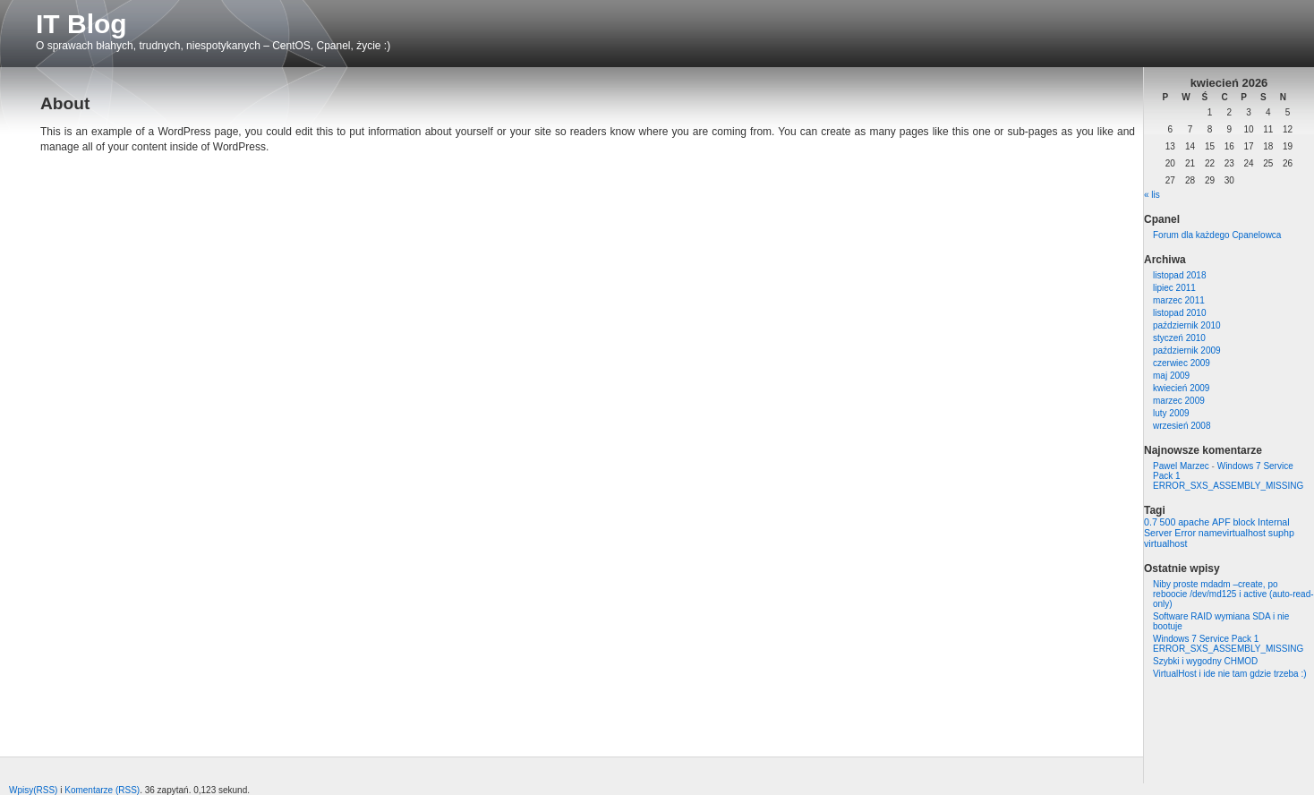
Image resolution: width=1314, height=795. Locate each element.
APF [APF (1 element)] (1221, 522)
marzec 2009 (1179, 401)
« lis (1152, 195)
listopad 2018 (1180, 275)
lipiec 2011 (1174, 288)
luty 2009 (1171, 413)
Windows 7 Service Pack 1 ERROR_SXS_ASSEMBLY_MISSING (1228, 644)
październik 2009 (1187, 350)
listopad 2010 (1180, 313)
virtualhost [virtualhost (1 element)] (1166, 543)
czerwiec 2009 (1181, 363)
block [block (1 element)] (1244, 522)
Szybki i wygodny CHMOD (1205, 661)
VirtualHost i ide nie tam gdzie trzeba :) (1230, 674)
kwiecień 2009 (1181, 388)
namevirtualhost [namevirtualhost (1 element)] (1232, 532)
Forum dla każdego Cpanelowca (1217, 235)
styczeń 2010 (1179, 338)
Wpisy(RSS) (33, 790)
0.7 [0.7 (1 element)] (1150, 522)
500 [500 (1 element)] (1168, 522)
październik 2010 (1187, 325)
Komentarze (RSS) (102, 790)
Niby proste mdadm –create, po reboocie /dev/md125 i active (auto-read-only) (1233, 594)
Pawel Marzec (1181, 466)
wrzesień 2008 (1181, 426)
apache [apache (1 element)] (1193, 522)
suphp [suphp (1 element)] (1281, 532)
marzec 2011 (1179, 300)
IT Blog (81, 23)
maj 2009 (1171, 375)
